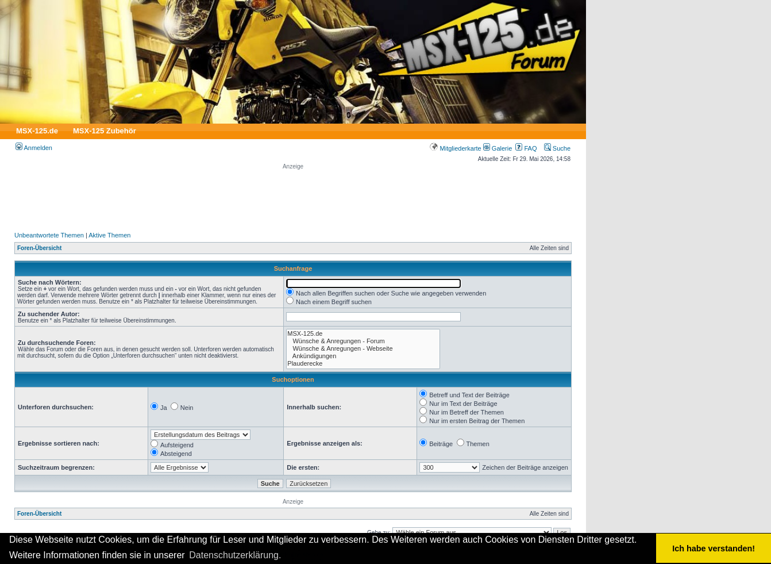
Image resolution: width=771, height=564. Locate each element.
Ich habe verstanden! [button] (713, 548)
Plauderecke (363, 363)
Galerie (497, 148)
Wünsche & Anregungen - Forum (363, 341)
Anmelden (34, 147)
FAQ (526, 148)
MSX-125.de (37, 130)
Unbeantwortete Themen (49, 235)
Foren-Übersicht (39, 248)
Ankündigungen (363, 356)
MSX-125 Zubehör (104, 130)
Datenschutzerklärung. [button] (235, 555)
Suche (557, 148)
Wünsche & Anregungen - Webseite (363, 348)
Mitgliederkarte (455, 148)
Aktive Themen (109, 235)
